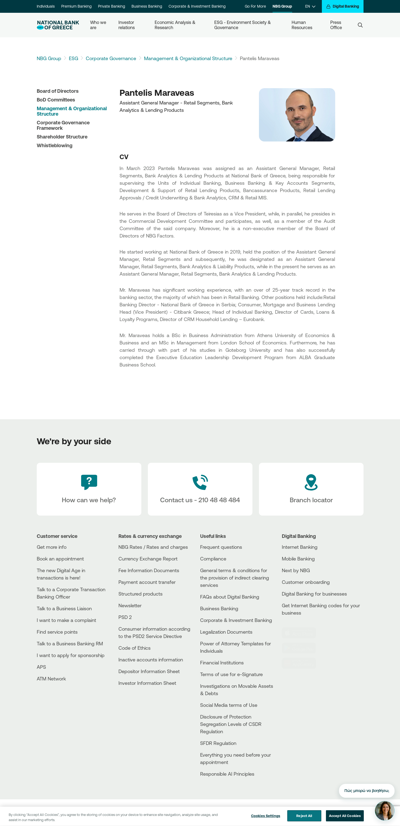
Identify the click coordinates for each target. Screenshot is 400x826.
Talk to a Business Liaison (64, 608)
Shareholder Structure (62, 136)
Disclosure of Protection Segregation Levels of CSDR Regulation (230, 724)
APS (41, 667)
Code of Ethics (134, 648)
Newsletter (130, 605)
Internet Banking (299, 547)
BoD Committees (56, 99)
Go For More (255, 6)
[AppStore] (302, 632)
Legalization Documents (226, 631)
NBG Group (282, 6)
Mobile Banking (298, 558)
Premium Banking (76, 6)
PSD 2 (125, 617)
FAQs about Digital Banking (229, 596)
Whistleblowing (54, 145)
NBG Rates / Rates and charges (153, 547)
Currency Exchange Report (148, 558)
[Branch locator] (311, 489)
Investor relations (126, 25)
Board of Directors (58, 91)
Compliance (213, 558)
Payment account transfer (147, 582)
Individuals (46, 6)
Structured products (140, 593)
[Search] (360, 25)
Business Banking (147, 6)
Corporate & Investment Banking (197, 6)
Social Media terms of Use (228, 705)
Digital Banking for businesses (314, 593)
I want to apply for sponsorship (71, 655)
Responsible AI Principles (227, 773)
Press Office (336, 25)
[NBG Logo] (58, 25)
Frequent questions (221, 547)
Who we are (98, 25)
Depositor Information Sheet (149, 671)
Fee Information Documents (148, 570)
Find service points (57, 631)
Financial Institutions (222, 662)
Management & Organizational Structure (188, 58)
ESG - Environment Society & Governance (243, 25)
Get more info (51, 547)
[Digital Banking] (343, 6)
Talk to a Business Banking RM (70, 643)
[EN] (310, 6)
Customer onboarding (306, 582)
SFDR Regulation (218, 743)
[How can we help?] (89, 489)
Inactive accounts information (150, 659)
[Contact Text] (200, 489)
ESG (73, 58)
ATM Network (51, 678)
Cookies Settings (265, 819)
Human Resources (302, 25)
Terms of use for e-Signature (231, 674)
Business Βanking (219, 608)
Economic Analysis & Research (176, 25)
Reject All (304, 819)
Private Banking (111, 6)
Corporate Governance (111, 58)
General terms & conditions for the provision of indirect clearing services (234, 578)
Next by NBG (296, 570)
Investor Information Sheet (147, 683)
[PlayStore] (302, 648)
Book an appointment (60, 558)
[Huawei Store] (302, 663)
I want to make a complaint (66, 620)
